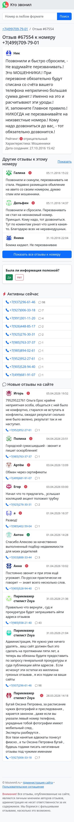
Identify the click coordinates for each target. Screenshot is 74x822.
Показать (65, 161)
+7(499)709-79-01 (15, 29)
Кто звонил (17, 5)
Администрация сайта (38, 782)
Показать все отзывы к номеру (37, 254)
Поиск (64, 16)
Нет (19, 277)
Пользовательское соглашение (23, 787)
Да (9, 277)
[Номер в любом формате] (29, 16)
